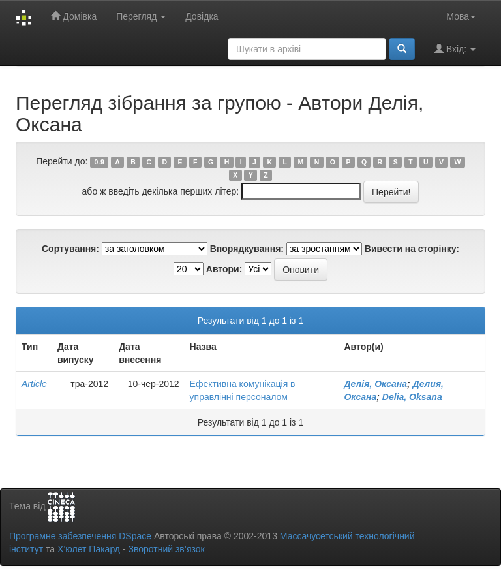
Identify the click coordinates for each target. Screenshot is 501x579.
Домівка (74, 16)
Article (34, 384)
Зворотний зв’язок (166, 549)
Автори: (224, 269)
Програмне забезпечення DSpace (80, 536)
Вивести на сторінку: (412, 248)
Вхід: (455, 48)
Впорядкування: (247, 248)
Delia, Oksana (412, 397)
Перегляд (141, 16)
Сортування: (70, 248)
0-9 (99, 162)
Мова (461, 16)
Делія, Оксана (375, 384)
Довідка (201, 16)
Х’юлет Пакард (88, 549)
